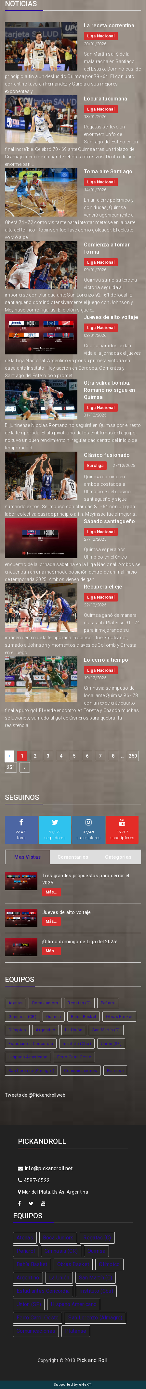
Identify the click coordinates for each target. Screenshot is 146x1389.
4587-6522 (34, 1180)
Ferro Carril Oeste (74, 1056)
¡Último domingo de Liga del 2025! (79, 942)
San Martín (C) (106, 1029)
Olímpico (17, 1029)
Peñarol (108, 1002)
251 (11, 767)
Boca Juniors (45, 1002)
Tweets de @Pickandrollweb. (36, 1095)
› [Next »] (24, 767)
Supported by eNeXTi (73, 1384)
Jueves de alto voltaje (66, 912)
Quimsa (53, 1016)
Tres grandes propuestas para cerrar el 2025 (85, 879)
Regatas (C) (79, 1002)
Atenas (15, 1002)
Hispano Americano (27, 1056)
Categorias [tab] (118, 857)
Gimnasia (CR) (22, 1016)
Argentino (45, 1029)
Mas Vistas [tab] (27, 857)
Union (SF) (111, 1043)
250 (133, 756)
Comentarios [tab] (73, 857)
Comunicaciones (80, 1070)
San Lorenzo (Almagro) (31, 1070)
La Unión (73, 1029)
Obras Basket (119, 1016)
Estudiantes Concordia (30, 1043)
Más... (51, 892)
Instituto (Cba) (77, 1043)
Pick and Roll (91, 1360)
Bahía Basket (84, 1016)
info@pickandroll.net (45, 1168)
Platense (115, 1070)
